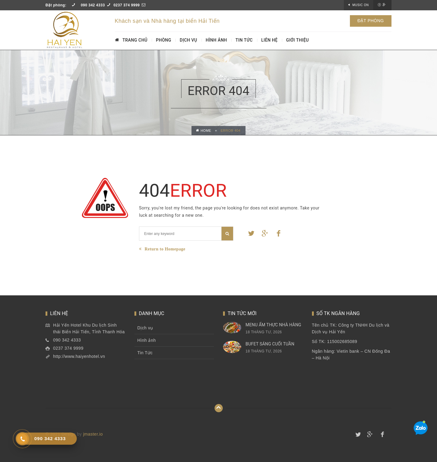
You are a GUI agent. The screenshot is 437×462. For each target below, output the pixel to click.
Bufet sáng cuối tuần (270, 343)
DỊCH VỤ (188, 40)
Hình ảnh (146, 340)
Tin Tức (145, 352)
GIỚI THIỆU (297, 40)
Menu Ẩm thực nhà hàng (273, 324)
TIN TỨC (244, 40)
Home (203, 130)
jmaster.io (93, 434)
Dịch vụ (145, 327)
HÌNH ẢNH (216, 40)
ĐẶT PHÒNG (370, 20)
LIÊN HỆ (269, 40)
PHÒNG (163, 40)
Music (360, 5)
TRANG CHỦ (131, 40)
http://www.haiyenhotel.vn (79, 356)
